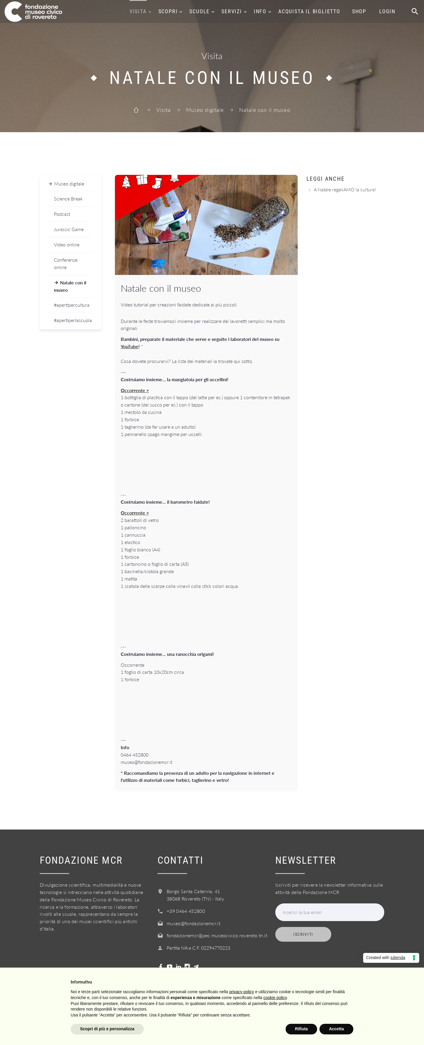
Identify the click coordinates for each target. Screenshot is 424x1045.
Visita (138, 11)
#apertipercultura (72, 305)
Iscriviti (303, 934)
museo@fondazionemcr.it (193, 923)
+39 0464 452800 (186, 911)
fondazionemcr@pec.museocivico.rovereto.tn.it (217, 935)
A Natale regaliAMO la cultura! (345, 189)
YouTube (129, 346)
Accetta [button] (336, 1028)
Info (260, 11)
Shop (359, 11)
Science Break (68, 198)
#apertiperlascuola (73, 320)
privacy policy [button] (241, 991)
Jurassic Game (69, 229)
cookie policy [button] (275, 997)
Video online (67, 244)
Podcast (62, 214)
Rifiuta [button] (301, 1028)
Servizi (231, 11)
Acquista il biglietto (309, 11)
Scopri (168, 11)
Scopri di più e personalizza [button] (107, 1028)
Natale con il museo (70, 286)
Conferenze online (65, 263)
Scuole (199, 11)
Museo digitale (205, 110)
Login (387, 11)
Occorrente (133, 390)
